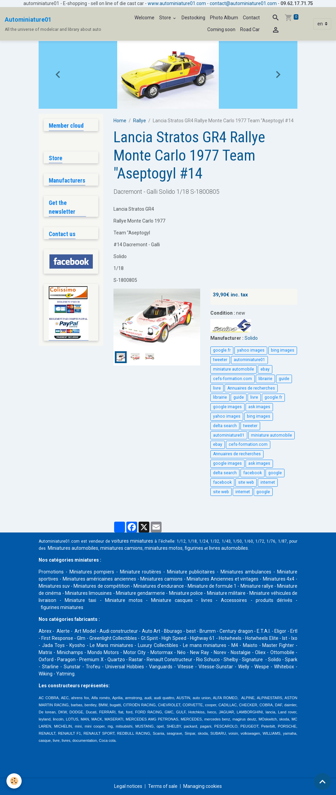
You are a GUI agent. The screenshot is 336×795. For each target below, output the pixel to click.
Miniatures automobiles (73, 548)
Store (165, 17)
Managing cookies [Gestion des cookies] (202, 786)
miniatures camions (121, 548)
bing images (282, 350)
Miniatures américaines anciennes (99, 579)
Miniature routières (141, 571)
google (275, 472)
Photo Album (224, 17)
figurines (194, 548)
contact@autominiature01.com (243, 3)
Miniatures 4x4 (279, 579)
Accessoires (234, 600)
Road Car (250, 29)
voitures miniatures (132, 541)
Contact (251, 17)
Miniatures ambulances (246, 571)
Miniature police (186, 593)
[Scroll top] (322, 781)
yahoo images (251, 350)
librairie (265, 378)
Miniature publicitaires (191, 571)
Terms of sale (162, 786)
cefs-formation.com (232, 378)
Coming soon (221, 29)
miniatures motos (164, 548)
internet (267, 482)
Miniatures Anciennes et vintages (222, 579)
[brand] (53, 24)
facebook (252, 472)
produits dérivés (274, 600)
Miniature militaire (226, 593)
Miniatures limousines (88, 593)
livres (206, 600)
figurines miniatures (61, 607)
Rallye (139, 120)
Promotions (51, 571)
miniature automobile (233, 369)
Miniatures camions (161, 579)
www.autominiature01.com (177, 3)
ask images (259, 406)
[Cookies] (14, 781)
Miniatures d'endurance (158, 586)
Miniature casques (172, 600)
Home (119, 120)
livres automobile (227, 548)
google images (227, 406)
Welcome (144, 17)
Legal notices (128, 786)
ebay (265, 369)
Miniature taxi (80, 600)
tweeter (220, 359)
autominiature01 (249, 359)
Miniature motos (124, 600)
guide (284, 378)
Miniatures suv (54, 586)
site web (246, 482)
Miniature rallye (256, 586)
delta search (225, 425)
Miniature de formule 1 (212, 586)
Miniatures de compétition (101, 586)
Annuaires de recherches (251, 388)
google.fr (222, 350)
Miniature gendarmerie (140, 593)
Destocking (193, 17)
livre (217, 388)
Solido (251, 338)
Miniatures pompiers (91, 571)
